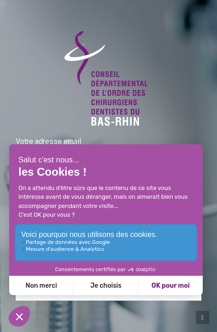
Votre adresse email (48, 141)
